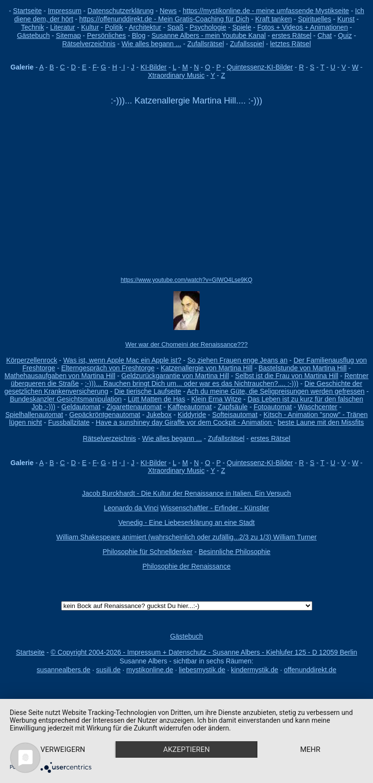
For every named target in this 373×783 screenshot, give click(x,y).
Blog (139, 35)
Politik (114, 27)
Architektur (145, 27)
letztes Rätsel (290, 44)
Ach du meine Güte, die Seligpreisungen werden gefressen (276, 391)
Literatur (62, 27)
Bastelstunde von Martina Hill (302, 368)
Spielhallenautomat (34, 414)
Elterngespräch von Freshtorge (107, 368)
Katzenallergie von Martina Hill (207, 368)
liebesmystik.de (202, 670)
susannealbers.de (64, 670)
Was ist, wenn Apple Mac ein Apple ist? (122, 360)
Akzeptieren (186, 749)
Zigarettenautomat (134, 407)
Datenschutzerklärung (120, 11)
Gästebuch (33, 35)
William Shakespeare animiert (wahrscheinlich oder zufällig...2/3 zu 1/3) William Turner (186, 537)
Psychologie (207, 27)
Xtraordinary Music (176, 75)
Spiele (241, 27)
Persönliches (106, 35)
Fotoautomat (273, 407)
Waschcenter (317, 407)
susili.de (108, 670)
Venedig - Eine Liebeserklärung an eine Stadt (187, 522)
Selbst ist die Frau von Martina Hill (286, 376)
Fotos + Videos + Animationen (302, 27)
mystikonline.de (149, 670)
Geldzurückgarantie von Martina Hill (175, 376)
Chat (325, 35)
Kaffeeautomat (190, 407)
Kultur (90, 27)
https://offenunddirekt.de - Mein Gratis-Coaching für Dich (164, 19)
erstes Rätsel (292, 35)
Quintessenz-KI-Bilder (260, 67)
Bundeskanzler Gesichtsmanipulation (65, 399)
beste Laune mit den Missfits (321, 422)
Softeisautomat (234, 414)
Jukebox (158, 414)
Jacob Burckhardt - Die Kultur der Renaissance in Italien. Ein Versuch (186, 493)
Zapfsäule (232, 407)
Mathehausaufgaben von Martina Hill (59, 376)
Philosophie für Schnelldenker (147, 552)
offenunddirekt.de (310, 670)
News (168, 11)
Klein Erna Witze (216, 399)
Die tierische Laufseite (147, 391)
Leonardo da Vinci (131, 508)
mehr (310, 749)
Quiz (345, 35)
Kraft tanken (273, 19)
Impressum (64, 11)
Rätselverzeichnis (89, 44)
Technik (32, 27)
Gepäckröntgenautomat (104, 414)
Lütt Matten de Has (156, 399)
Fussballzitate (69, 422)
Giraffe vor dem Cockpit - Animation (219, 422)
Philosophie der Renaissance (186, 566)
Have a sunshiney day (130, 422)
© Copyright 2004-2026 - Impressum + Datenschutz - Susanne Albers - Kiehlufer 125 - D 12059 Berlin (204, 652)
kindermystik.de (254, 670)
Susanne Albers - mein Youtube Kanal (209, 35)
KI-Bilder (153, 67)
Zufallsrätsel (205, 44)
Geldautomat (80, 407)
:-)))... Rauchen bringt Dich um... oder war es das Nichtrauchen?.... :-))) (192, 383)
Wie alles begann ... (151, 44)
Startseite (27, 11)
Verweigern (62, 749)
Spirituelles (314, 19)
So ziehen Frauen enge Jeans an (237, 360)
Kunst (346, 19)
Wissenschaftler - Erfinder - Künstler (214, 508)
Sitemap (68, 35)
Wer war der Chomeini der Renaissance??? (186, 344)
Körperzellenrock (31, 360)
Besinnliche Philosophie (235, 552)
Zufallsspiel (247, 44)
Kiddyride (192, 414)
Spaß (175, 27)
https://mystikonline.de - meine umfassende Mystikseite (266, 11)
